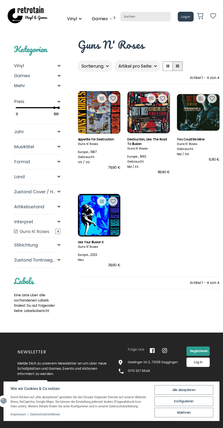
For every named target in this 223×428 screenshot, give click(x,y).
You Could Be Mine (190, 139)
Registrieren (199, 351)
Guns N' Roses (88, 144)
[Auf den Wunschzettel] (113, 98)
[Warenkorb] (202, 17)
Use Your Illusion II (90, 242)
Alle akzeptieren (183, 390)
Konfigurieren (184, 401)
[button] (168, 66)
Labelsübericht (36, 310)
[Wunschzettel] (213, 16)
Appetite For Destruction (96, 139)
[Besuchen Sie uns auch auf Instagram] (164, 350)
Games (22, 76)
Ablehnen (184, 412)
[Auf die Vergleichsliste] (101, 98)
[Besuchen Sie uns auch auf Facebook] (152, 350)
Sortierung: (92, 66)
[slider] (54, 108)
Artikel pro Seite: (135, 66)
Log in (185, 16)
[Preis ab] (23, 114)
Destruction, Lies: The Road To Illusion (147, 141)
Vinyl (19, 66)
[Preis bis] (50, 114)
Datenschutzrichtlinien (45, 414)
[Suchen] (145, 16)
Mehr (19, 86)
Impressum (18, 414)
